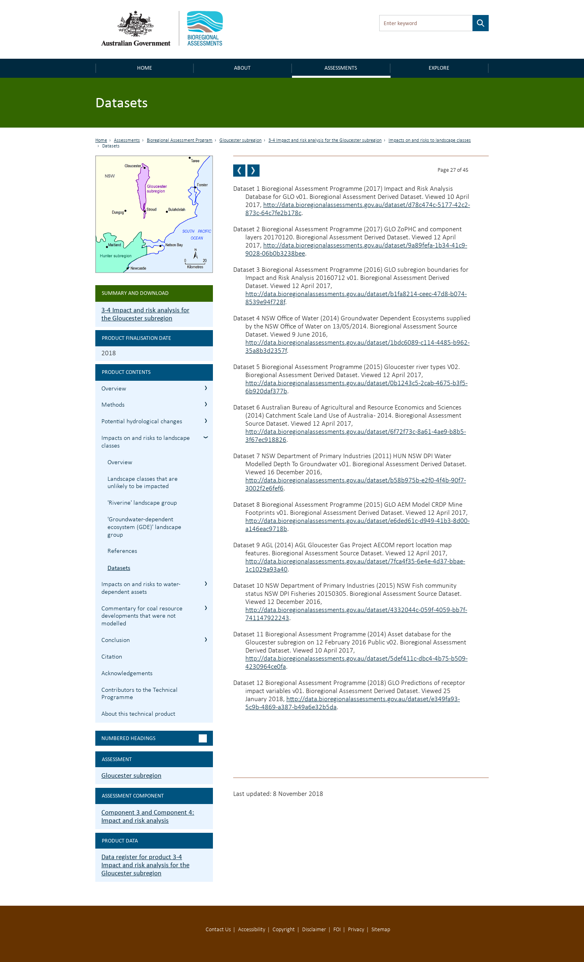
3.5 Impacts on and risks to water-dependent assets (206, 583)
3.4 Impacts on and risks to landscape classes (206, 437)
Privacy (356, 930)
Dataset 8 (246, 504)
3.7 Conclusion (206, 639)
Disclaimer (314, 930)
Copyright (284, 930)
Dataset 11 (248, 634)
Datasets (118, 568)
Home (144, 67)
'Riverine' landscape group (142, 503)
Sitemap (380, 930)
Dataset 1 (246, 189)
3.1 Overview (206, 388)
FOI (337, 930)
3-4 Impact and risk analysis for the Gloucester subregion (325, 140)
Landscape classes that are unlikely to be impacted (142, 483)
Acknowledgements (126, 673)
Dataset (244, 545)
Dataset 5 (246, 367)
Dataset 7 (246, 456)
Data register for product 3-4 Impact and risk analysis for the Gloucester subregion (145, 865)
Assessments (340, 67)
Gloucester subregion (240, 140)
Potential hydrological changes (141, 421)
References (122, 551)
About (242, 67)
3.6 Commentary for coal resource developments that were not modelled (206, 608)
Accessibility (251, 930)
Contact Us (218, 930)
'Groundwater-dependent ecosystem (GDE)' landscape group (144, 527)
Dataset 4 (246, 318)
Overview (113, 389)
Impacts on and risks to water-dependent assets (140, 588)
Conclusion (115, 640)
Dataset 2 (246, 229)
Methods (113, 405)
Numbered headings (128, 738)
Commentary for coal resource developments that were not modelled (141, 616)
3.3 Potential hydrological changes (206, 421)
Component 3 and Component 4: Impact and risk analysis (147, 816)
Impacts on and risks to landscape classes (430, 140)
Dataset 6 (246, 407)
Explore (439, 67)
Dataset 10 (248, 585)
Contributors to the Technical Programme (139, 694)
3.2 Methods (206, 404)
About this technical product (138, 714)
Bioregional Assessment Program (180, 140)
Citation (111, 657)
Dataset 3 (246, 270)
